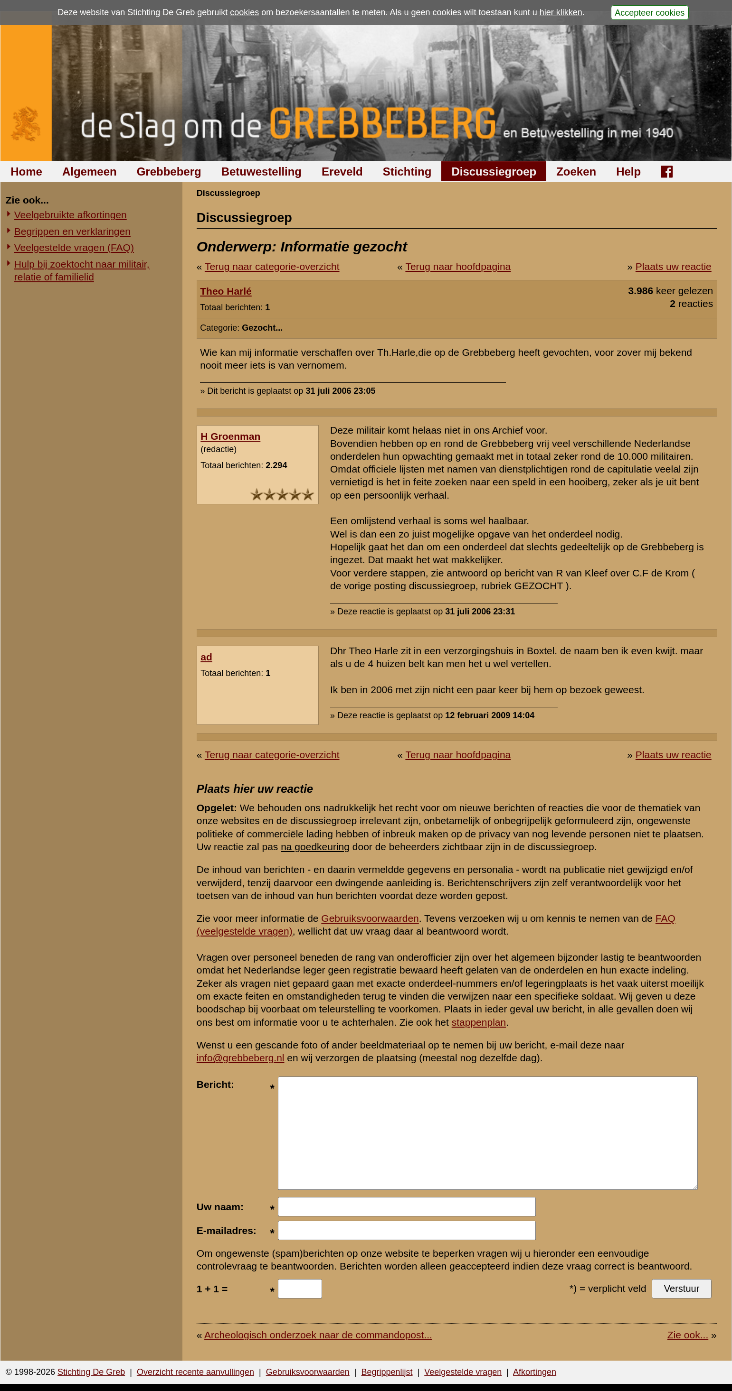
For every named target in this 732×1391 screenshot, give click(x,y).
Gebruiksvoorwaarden (369, 918)
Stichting (407, 171)
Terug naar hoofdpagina (458, 266)
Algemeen (89, 171)
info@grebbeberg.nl (241, 1057)
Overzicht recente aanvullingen (195, 1372)
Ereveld (342, 171)
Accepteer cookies (649, 12)
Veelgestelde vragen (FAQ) (74, 247)
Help (628, 171)
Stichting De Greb (91, 1372)
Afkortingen (534, 1372)
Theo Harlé (226, 291)
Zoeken (576, 171)
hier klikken (561, 12)
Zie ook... (687, 1334)
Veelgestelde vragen (463, 1372)
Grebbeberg (169, 171)
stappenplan (479, 1022)
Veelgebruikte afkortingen (70, 214)
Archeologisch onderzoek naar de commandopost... (318, 1334)
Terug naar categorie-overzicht (272, 266)
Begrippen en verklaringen (72, 231)
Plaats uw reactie (674, 266)
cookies (244, 12)
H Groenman (230, 436)
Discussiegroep (493, 171)
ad (206, 656)
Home (26, 171)
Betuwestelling (261, 171)
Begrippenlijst (386, 1372)
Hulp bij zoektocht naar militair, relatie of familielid (82, 270)
